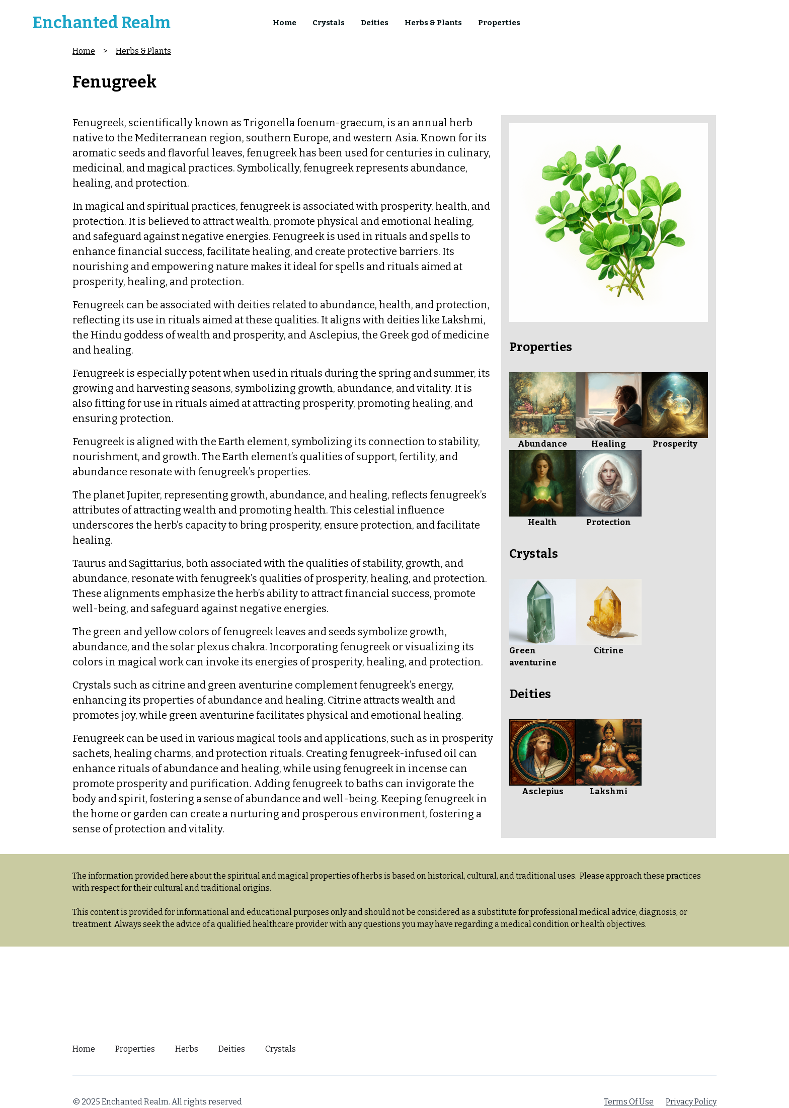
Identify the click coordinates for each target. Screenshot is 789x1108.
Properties (499, 22)
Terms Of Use (629, 1101)
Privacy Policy (691, 1101)
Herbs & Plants (433, 22)
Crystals (328, 22)
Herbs (186, 1049)
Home (284, 22)
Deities (374, 22)
